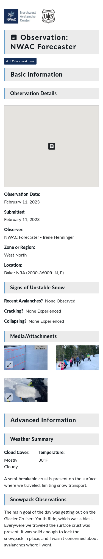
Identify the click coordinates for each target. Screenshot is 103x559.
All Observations (20, 61)
